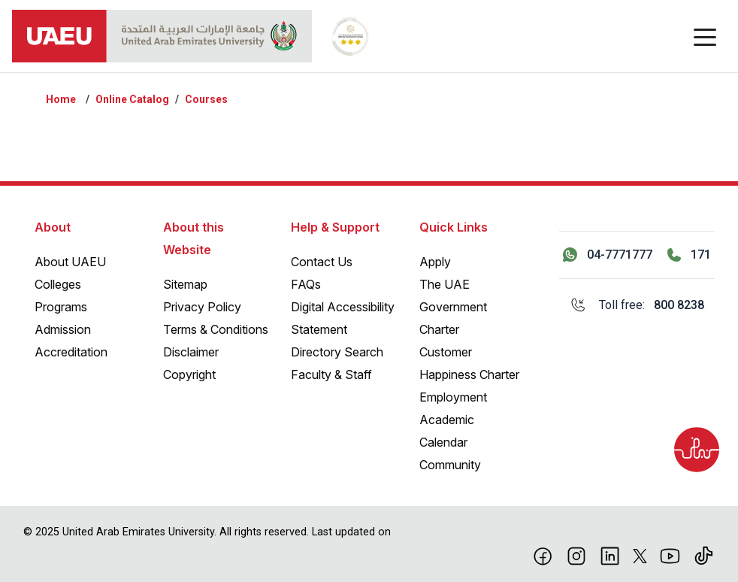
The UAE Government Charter (453, 307)
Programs (61, 306)
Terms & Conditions (215, 329)
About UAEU (70, 261)
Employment (453, 397)
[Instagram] (577, 554)
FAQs (306, 284)
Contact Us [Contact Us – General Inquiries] (321, 261)
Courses (206, 99)
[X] (640, 554)
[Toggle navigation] (705, 36)
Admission (63, 329)
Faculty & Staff (331, 374)
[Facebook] (543, 554)
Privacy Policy (202, 306)
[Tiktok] (704, 554)
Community (450, 464)
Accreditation (71, 351)
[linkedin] (610, 554)
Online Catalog (132, 99)
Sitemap (185, 284)
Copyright (189, 374)
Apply (435, 261)
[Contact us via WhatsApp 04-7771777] (607, 255)
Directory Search (337, 351)
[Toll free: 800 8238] (637, 305)
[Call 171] (689, 255)
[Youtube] (670, 554)
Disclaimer (191, 351)
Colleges (58, 284)
